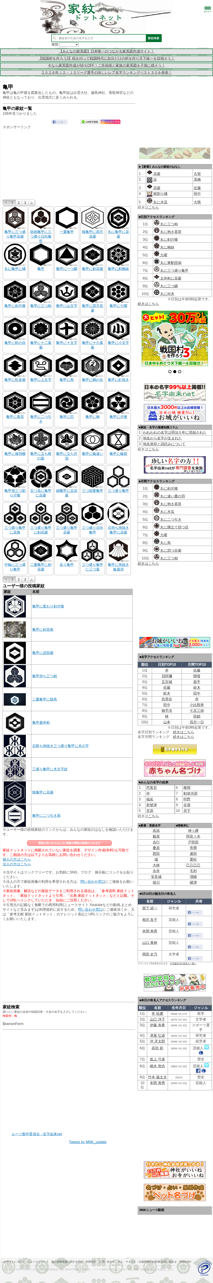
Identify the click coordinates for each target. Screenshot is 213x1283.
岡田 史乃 (149, 954)
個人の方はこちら (17, 859)
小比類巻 (197, 705)
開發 (196, 676)
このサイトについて (13, 1261)
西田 (156, 854)
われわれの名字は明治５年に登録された (175, 432)
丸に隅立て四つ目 (171, 527)
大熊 (197, 202)
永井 (156, 871)
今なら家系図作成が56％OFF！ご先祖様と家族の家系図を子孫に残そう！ (106, 65)
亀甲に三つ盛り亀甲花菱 (15, 232)
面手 (196, 682)
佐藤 (196, 670)
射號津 (151, 805)
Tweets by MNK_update (87, 1142)
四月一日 (197, 722)
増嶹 (193, 877)
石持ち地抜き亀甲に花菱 (118, 528)
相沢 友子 (149, 920)
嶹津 (193, 882)
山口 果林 (149, 943)
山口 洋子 (157, 1019)
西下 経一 (149, 908)
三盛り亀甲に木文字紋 (50, 769)
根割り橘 (159, 194)
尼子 (186, 811)
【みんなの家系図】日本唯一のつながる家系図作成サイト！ (106, 51)
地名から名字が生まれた (162, 438)
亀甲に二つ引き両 (46, 815)
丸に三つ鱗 (166, 286)
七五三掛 (197, 710)
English (185, 1261)
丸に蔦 (162, 543)
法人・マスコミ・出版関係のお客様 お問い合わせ (147, 1261)
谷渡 (186, 805)
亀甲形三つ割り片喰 (15, 491)
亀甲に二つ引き (41, 417)
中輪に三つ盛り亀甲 (15, 565)
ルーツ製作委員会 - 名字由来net (36, 1134)
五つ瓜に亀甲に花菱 (41, 491)
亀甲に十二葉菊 (41, 343)
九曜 (160, 255)
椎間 (186, 788)
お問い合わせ (107, 1261)
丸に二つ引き (167, 519)
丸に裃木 (164, 294)
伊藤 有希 (157, 1025)
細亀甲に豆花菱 (67, 491)
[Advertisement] (69, 164)
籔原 (156, 836)
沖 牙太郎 (157, 1041)
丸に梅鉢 (164, 247)
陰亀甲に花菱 (42, 792)
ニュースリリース (38, 1261)
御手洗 (167, 710)
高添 (156, 831)
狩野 (186, 799)
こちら (153, 207)
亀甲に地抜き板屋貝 (118, 565)
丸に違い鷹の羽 (169, 496)
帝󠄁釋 (193, 848)
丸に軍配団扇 (167, 263)
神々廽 (193, 831)
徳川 (156, 882)
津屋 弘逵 (157, 1035)
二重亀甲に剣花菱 (41, 565)
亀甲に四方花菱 (93, 306)
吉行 (156, 842)
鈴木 (196, 687)
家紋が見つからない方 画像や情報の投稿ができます (69, 842)
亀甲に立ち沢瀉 (67, 454)
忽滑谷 (167, 699)
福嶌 (149, 799)
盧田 (193, 854)
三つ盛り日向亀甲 (93, 528)
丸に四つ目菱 (167, 550)
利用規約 (91, 1261)
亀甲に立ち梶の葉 (41, 454)
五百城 (167, 682)
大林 (156, 865)
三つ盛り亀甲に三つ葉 (93, 565)
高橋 (197, 179)
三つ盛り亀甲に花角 (15, 528)
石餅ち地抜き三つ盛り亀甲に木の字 (60, 746)
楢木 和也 (157, 1066)
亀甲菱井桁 (41, 722)
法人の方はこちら (17, 864)
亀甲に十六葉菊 (93, 343)
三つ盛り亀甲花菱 (67, 528)
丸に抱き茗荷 (167, 232)
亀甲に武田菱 (42, 653)
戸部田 (193, 842)
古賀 (197, 174)
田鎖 (196, 716)
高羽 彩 (157, 1048)
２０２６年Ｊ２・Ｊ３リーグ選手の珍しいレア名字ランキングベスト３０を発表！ (106, 72)
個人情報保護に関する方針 (67, 1261)
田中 (197, 194)
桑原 (156, 848)
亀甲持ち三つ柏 (44, 676)
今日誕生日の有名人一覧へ (183, 963)
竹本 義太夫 (157, 1077)
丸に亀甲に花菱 (118, 232)
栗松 (193, 859)
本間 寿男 (149, 931)
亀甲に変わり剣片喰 (48, 606)
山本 (166, 722)
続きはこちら (148, 304)
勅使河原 (190, 793)
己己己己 (193, 865)
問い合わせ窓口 (92, 881)
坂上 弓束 (157, 1059)
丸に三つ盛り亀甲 (171, 270)
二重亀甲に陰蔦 (44, 699)
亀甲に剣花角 (42, 629)
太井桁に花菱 (167, 278)
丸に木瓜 (157, 202)
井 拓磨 (157, 1013)
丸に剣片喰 (166, 239)
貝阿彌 (167, 676)
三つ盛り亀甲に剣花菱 (41, 528)
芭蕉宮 (151, 788)
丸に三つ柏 (166, 224)
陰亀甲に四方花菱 (93, 232)
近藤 (197, 188)
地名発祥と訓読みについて (164, 444)
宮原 (149, 811)
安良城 (156, 877)
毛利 (193, 871)
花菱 (153, 174)
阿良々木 (193, 836)
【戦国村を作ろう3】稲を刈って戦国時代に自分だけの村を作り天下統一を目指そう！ (106, 58)
